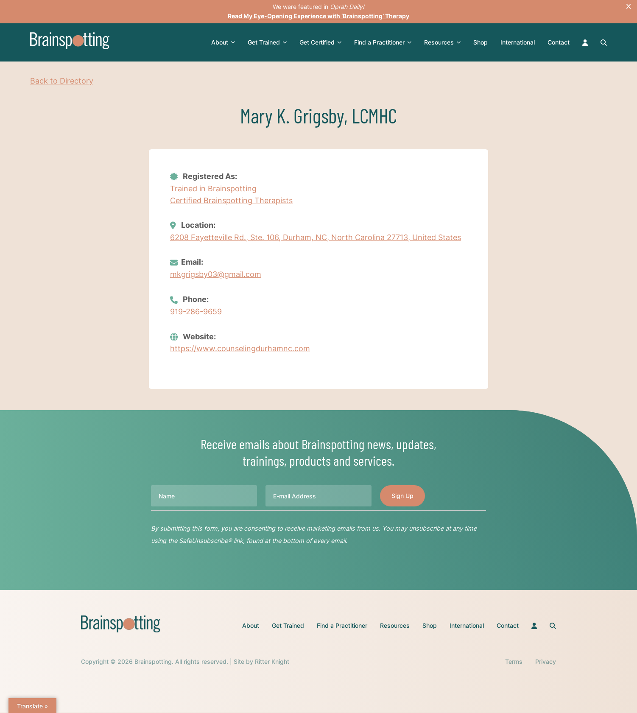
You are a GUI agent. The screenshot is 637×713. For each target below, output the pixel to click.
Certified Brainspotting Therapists (231, 200)
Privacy (545, 662)
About (224, 42)
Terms (513, 662)
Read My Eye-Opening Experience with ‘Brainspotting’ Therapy (318, 16)
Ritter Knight (272, 662)
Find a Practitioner (383, 42)
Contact (559, 42)
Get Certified (321, 42)
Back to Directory (61, 80)
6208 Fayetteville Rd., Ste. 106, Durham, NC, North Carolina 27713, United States (315, 237)
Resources (443, 42)
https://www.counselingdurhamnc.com (240, 349)
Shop (481, 42)
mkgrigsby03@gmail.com (215, 274)
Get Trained (268, 42)
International (518, 42)
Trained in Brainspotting (213, 188)
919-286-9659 (196, 312)
